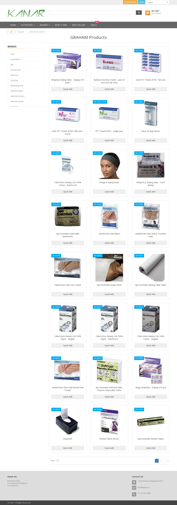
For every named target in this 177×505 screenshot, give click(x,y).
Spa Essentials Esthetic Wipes (151, 438)
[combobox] (155, 2)
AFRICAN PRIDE (17, 91)
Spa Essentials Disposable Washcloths (67, 235)
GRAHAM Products (37, 32)
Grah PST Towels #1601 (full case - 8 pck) (67, 132)
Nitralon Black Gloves (109, 438)
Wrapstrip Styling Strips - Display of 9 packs (67, 81)
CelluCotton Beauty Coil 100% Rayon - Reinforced (109, 337)
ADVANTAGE (16, 70)
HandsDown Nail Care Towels (67, 285)
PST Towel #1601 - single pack (109, 131)
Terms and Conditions (18, 483)
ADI (12, 64)
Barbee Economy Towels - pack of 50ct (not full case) (109, 81)
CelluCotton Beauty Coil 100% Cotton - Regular (150, 337)
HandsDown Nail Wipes (109, 233)
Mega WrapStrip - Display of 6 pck (151, 387)
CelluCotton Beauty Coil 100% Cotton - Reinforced (67, 183)
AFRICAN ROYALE (17, 96)
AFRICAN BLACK (17, 85)
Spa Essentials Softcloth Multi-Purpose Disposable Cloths (109, 389)
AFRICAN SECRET (17, 101)
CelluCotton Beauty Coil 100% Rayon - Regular (67, 337)
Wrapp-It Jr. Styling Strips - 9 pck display (150, 183)
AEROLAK (14, 75)
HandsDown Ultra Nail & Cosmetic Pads (150, 235)
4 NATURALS (16, 59)
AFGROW (14, 80)
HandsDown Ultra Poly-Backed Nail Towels (68, 389)
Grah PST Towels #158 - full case (151, 80)
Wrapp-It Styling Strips (109, 182)
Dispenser (67, 438)
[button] (139, 12)
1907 (12, 54)
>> (167, 461)
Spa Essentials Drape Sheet (109, 285)
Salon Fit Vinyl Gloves (150, 131)
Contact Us (13, 485)
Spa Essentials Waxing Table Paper (150, 285)
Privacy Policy (14, 481)
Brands (21, 32)
